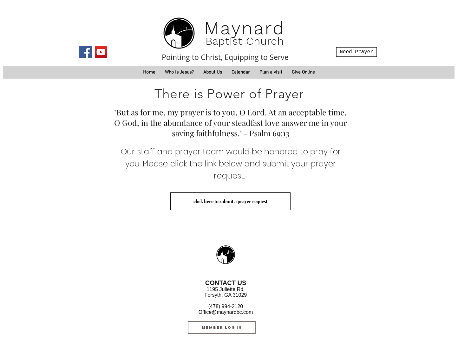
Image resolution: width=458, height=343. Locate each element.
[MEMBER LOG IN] (222, 327)
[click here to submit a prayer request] (230, 201)
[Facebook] (85, 52)
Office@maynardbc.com (226, 312)
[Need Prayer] (356, 52)
